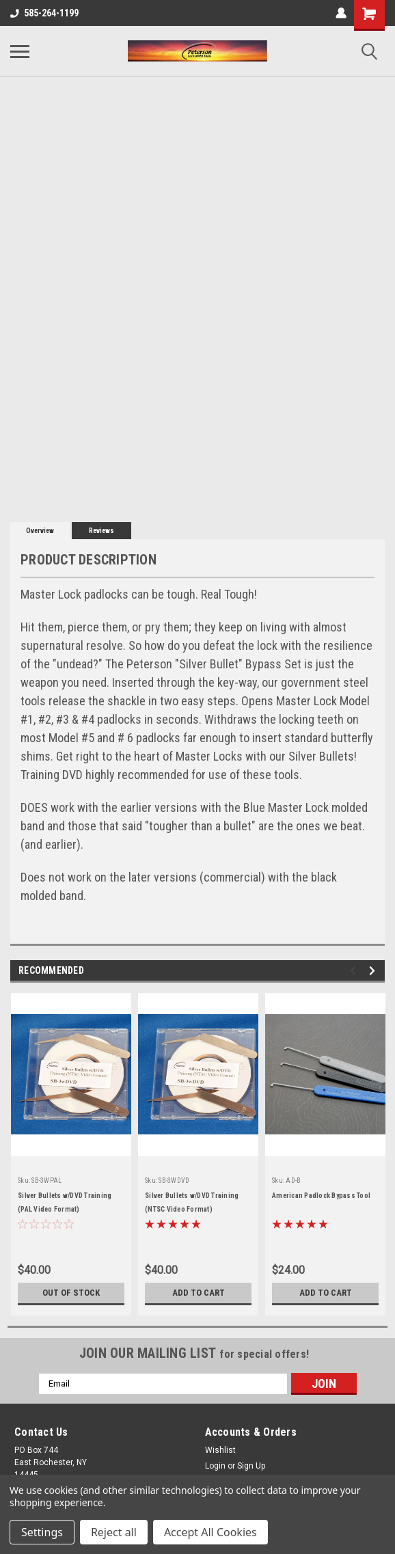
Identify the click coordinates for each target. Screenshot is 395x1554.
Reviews (101, 530)
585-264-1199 (44, 13)
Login (215, 1466)
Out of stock (71, 1292)
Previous (355, 971)
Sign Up (251, 1466)
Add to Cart (199, 1292)
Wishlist (220, 1450)
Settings (42, 1532)
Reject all (114, 1532)
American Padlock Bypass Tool (321, 1195)
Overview (40, 530)
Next (374, 971)
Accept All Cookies (210, 1532)
